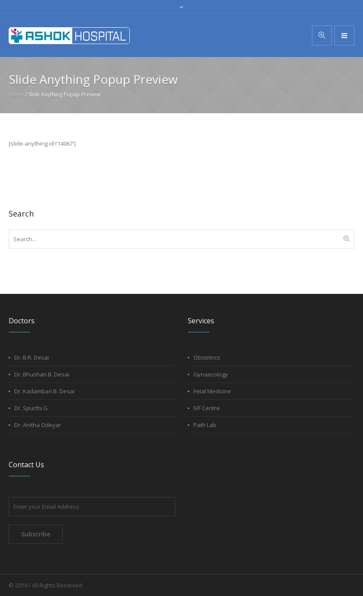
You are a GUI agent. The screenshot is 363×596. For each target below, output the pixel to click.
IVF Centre (206, 408)
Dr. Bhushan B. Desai (41, 374)
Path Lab (204, 425)
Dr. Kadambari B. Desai (44, 391)
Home (16, 94)
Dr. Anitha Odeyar (37, 425)
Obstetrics (206, 357)
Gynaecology (210, 374)
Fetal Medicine (212, 391)
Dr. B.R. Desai (31, 357)
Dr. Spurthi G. (31, 408)
